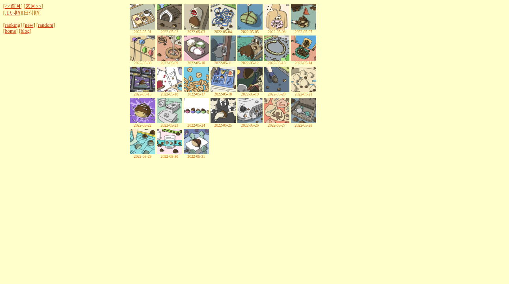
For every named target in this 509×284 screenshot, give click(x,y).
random (45, 25)
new (29, 25)
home (10, 31)
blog (25, 31)
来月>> (33, 6)
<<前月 (13, 6)
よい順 (12, 13)
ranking (12, 25)
